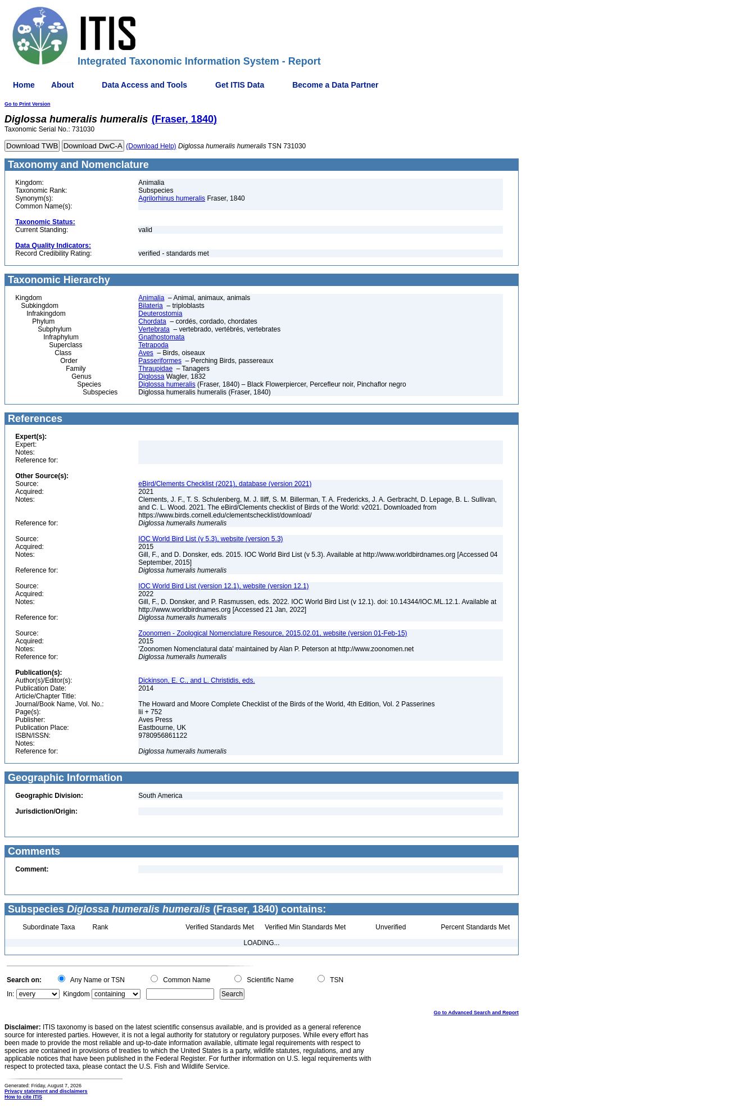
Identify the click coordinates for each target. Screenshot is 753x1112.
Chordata (152, 321)
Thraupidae (155, 369)
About (62, 84)
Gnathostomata (161, 337)
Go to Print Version (27, 104)
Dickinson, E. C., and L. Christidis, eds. (196, 680)
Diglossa (151, 376)
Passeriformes (160, 361)
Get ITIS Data (239, 84)
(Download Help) (151, 146)
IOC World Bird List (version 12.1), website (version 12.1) (223, 586)
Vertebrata (153, 329)
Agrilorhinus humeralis (171, 198)
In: (10, 994)
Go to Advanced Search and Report (476, 1012)
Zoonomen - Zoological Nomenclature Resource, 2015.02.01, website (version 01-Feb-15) (272, 633)
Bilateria (150, 306)
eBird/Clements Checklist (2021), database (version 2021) (224, 484)
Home (24, 84)
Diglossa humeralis (166, 384)
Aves (145, 353)
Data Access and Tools (144, 84)
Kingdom (76, 994)
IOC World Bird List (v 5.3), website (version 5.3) (210, 539)
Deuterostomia (160, 313)
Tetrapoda (153, 345)
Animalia (151, 298)
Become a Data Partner (335, 84)
